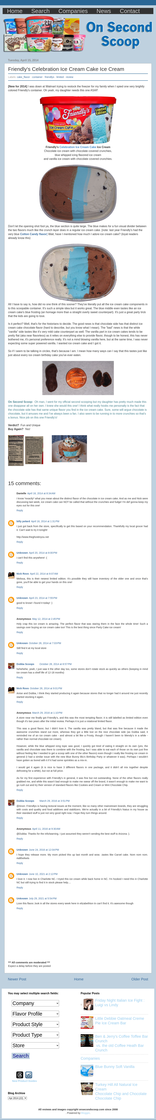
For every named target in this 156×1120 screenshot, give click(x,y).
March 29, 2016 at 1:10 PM (47, 712)
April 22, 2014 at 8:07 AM (44, 573)
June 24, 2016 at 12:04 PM (44, 849)
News (104, 11)
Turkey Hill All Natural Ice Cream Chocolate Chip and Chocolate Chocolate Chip (121, 1091)
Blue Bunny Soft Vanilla (115, 1066)
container (37, 77)
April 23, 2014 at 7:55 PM (43, 598)
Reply (20, 510)
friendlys (49, 77)
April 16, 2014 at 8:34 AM (41, 493)
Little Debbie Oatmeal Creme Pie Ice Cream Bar (119, 1020)
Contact (130, 11)
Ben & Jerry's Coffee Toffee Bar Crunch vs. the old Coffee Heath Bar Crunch (121, 1043)
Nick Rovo (23, 573)
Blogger (85, 1113)
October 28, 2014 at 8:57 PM (56, 664)
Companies (73, 11)
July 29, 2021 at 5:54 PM (43, 898)
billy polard (23, 521)
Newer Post (17, 979)
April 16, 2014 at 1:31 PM (45, 521)
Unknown (22, 552)
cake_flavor (23, 77)
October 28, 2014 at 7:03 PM (45, 643)
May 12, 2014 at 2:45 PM (46, 618)
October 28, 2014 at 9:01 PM (46, 688)
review (69, 77)
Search (40, 11)
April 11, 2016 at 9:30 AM (46, 828)
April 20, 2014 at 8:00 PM (43, 552)
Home (14, 11)
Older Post (139, 979)
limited (60, 77)
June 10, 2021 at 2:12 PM (43, 874)
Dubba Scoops (25, 664)
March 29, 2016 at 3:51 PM (55, 800)
